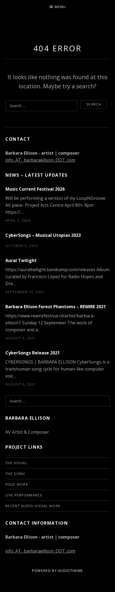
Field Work (16, 484)
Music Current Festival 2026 (35, 189)
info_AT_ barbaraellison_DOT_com (40, 160)
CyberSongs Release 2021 (32, 353)
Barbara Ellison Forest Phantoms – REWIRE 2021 (55, 307)
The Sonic (15, 473)
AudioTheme (70, 570)
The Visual (16, 462)
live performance (24, 495)
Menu (60, 6)
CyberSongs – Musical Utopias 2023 (43, 235)
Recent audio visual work (33, 505)
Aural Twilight (21, 260)
